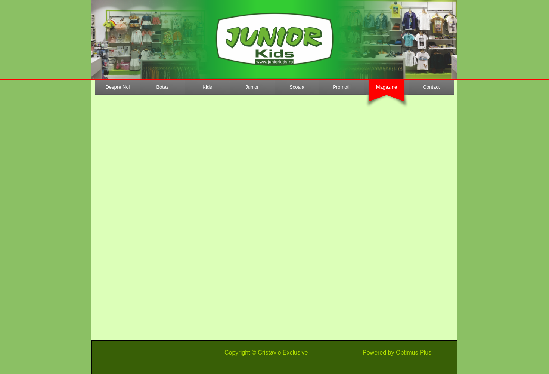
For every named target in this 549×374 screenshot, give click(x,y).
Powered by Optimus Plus (397, 352)
